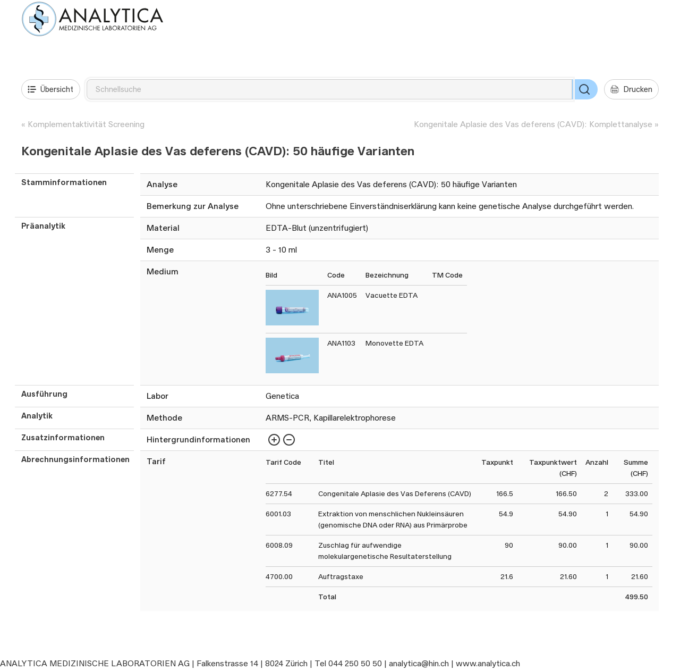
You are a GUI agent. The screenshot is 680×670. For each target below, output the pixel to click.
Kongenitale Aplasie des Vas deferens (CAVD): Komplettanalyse (533, 124)
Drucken (631, 89)
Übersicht (50, 89)
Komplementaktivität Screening (86, 124)
